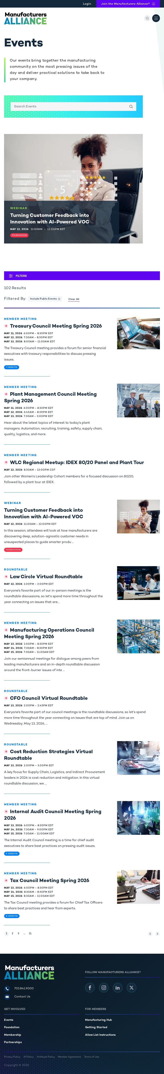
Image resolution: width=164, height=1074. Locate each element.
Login (87, 4)
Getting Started (96, 1027)
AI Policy (28, 1057)
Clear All (73, 299)
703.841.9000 (24, 988)
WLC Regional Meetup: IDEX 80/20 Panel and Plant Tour (77, 462)
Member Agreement (69, 1057)
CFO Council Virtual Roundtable (49, 698)
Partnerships (13, 1042)
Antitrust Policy (46, 1057)
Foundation (11, 1027)
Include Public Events (43, 299)
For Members (95, 1009)
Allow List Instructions (100, 1035)
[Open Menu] (156, 18)
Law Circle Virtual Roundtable (46, 577)
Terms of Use (91, 1057)
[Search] (147, 18)
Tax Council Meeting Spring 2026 (49, 881)
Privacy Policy (12, 1057)
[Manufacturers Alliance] (25, 18)
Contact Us (22, 996)
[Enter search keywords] (73, 106)
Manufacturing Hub (98, 1020)
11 (31, 933)
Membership (12, 1035)
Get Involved (14, 1009)
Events (8, 1020)
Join (125, 4)
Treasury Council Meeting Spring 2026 (56, 326)
